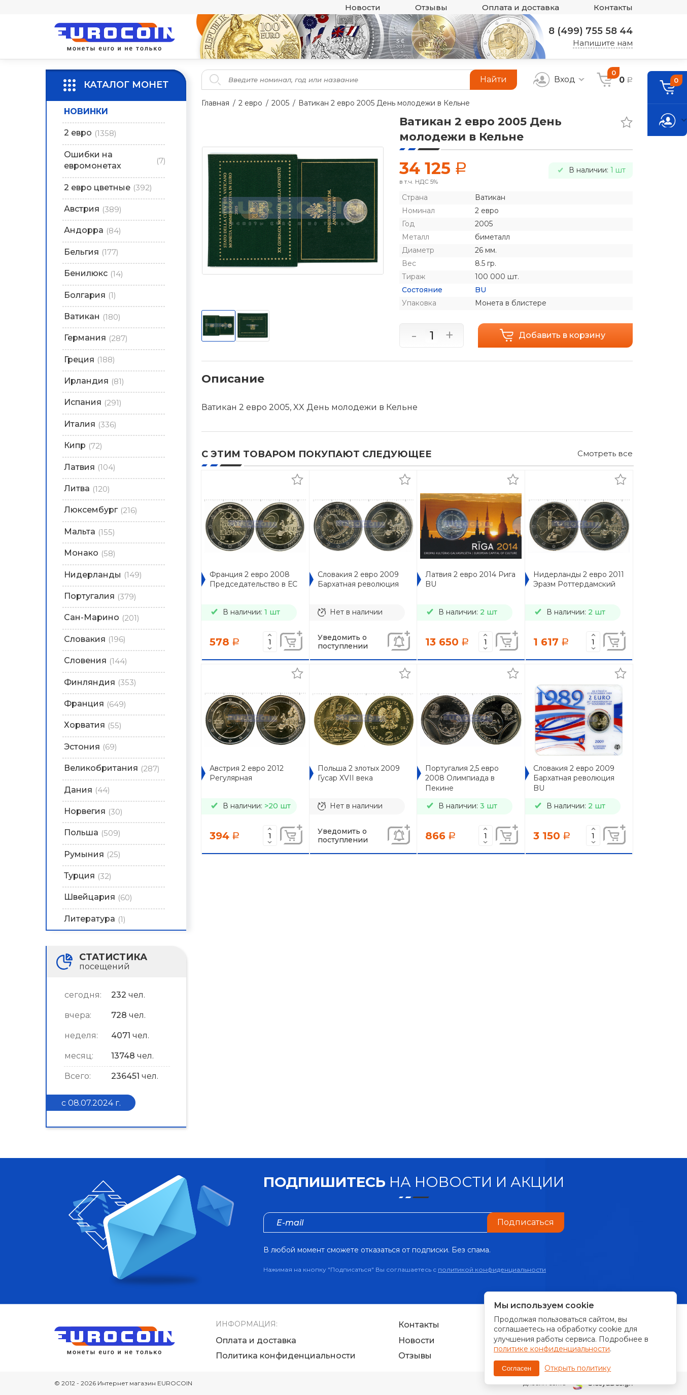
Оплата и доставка (520, 7)
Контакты (613, 7)
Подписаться (525, 1222)
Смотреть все (605, 453)
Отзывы (431, 7)
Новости (363, 7)
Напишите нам (603, 43)
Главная (215, 103)
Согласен (516, 1368)
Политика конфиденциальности (286, 1355)
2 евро (250, 103)
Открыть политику (577, 1368)
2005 (280, 103)
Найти (493, 79)
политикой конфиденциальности (492, 1269)
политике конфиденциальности (552, 1348)
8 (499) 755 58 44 (590, 31)
